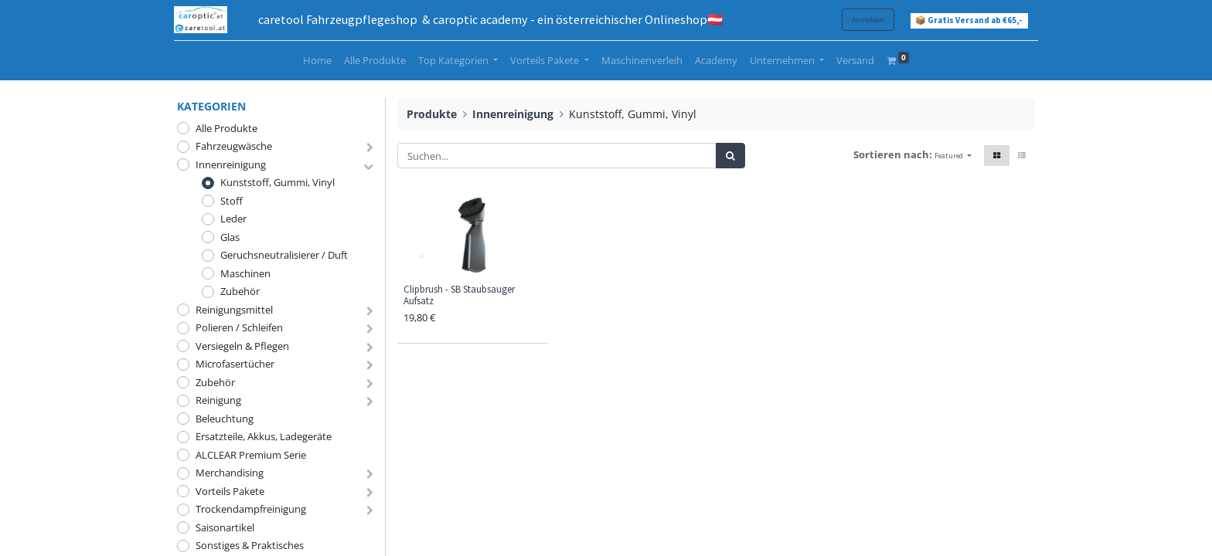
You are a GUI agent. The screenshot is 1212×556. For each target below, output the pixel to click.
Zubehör (240, 291)
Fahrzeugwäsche (234, 146)
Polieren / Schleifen (239, 327)
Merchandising (230, 473)
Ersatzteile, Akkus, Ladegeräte (264, 436)
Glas (230, 237)
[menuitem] (317, 61)
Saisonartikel (225, 527)
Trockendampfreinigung (251, 509)
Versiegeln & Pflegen (242, 346)
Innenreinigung (231, 164)
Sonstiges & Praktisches (250, 545)
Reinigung (218, 400)
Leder (233, 218)
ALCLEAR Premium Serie (251, 455)
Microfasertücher (235, 364)
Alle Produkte (226, 128)
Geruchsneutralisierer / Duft (284, 255)
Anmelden (865, 20)
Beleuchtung (225, 418)
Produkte (432, 114)
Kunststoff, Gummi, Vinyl (277, 182)
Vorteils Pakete (230, 491)
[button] (953, 155)
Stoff (231, 201)
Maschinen (245, 273)
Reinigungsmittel (234, 310)
